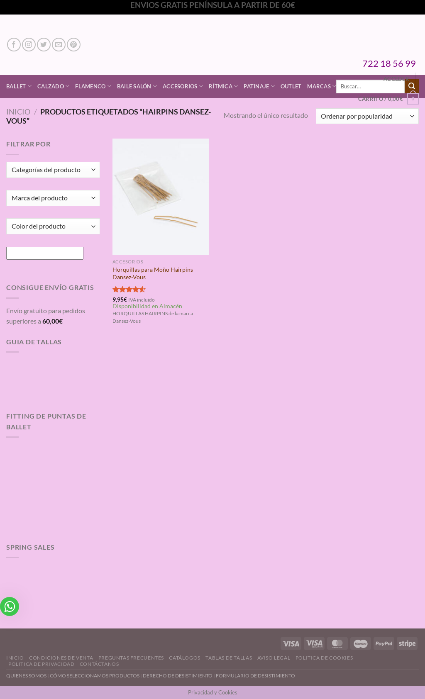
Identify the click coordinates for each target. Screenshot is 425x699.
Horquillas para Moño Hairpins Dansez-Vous (152, 273)
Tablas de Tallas (228, 658)
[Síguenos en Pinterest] (74, 44)
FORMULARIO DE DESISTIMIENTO (255, 675)
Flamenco (93, 86)
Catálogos (184, 658)
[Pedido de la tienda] (367, 116)
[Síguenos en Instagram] (29, 44)
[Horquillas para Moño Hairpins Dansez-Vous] (160, 196)
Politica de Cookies (324, 658)
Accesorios (183, 86)
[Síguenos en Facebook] (14, 44)
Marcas (321, 86)
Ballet (19, 86)
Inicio (18, 111)
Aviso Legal (274, 658)
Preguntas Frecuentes (131, 658)
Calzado (53, 86)
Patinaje (259, 86)
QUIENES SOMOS (26, 675)
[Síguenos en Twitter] (44, 44)
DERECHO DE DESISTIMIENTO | (179, 675)
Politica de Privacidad (41, 664)
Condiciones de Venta (61, 658)
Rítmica (223, 86)
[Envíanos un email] (59, 44)
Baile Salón (137, 86)
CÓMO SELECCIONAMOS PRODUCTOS (94, 675)
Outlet (291, 86)
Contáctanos (99, 664)
